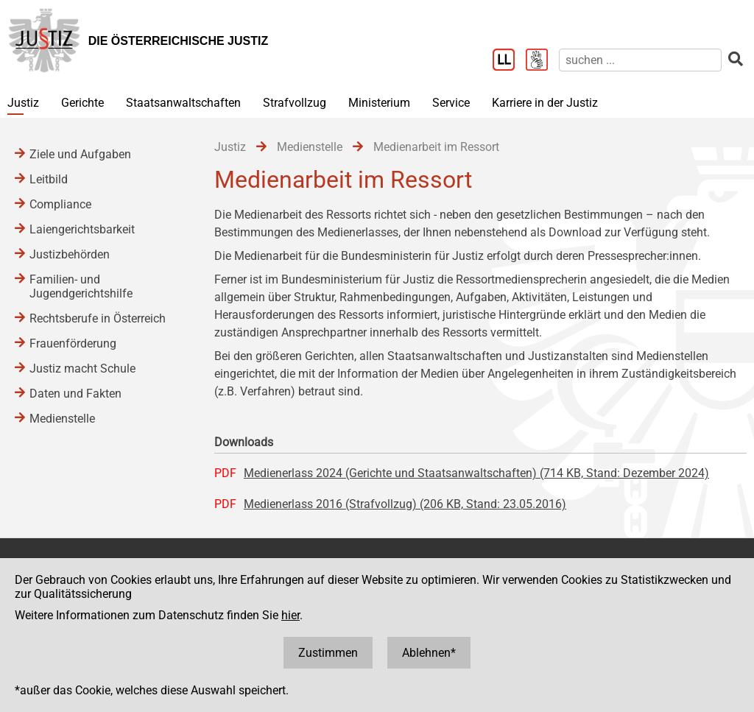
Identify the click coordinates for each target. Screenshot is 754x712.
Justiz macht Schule (82, 369)
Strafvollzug (294, 103)
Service (451, 103)
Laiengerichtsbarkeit (82, 229)
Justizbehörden (69, 254)
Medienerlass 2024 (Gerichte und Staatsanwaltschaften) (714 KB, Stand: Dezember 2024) (476, 473)
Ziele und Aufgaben (80, 154)
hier (290, 615)
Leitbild (48, 179)
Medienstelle (62, 419)
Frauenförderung (72, 343)
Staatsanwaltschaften (183, 103)
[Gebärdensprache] (542, 61)
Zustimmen (328, 653)
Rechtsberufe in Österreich (97, 318)
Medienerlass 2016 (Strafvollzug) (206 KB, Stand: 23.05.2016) (405, 504)
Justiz (23, 103)
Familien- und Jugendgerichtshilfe (81, 286)
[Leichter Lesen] (509, 61)
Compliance (60, 204)
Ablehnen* (429, 653)
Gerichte (82, 103)
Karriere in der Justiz (545, 103)
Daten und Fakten (75, 394)
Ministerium (379, 103)
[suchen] (640, 60)
